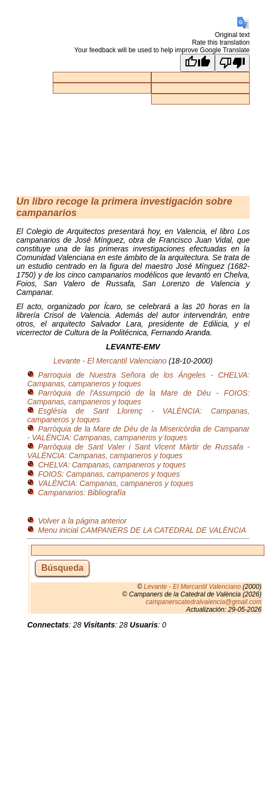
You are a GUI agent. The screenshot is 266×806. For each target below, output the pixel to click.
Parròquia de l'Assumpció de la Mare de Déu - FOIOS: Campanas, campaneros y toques (138, 397)
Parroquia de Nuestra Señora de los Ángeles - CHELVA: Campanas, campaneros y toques (138, 379)
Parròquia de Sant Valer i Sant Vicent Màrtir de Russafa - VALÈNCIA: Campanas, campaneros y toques (138, 451)
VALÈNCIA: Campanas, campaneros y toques (116, 483)
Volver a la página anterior (82, 520)
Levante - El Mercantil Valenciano (109, 360)
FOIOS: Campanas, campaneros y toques (109, 474)
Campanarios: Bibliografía (82, 492)
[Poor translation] (232, 63)
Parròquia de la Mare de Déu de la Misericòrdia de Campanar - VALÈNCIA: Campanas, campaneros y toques (138, 433)
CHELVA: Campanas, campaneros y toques (112, 464)
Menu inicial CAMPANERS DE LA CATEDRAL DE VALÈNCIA (142, 530)
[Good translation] (197, 63)
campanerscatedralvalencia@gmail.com (204, 602)
